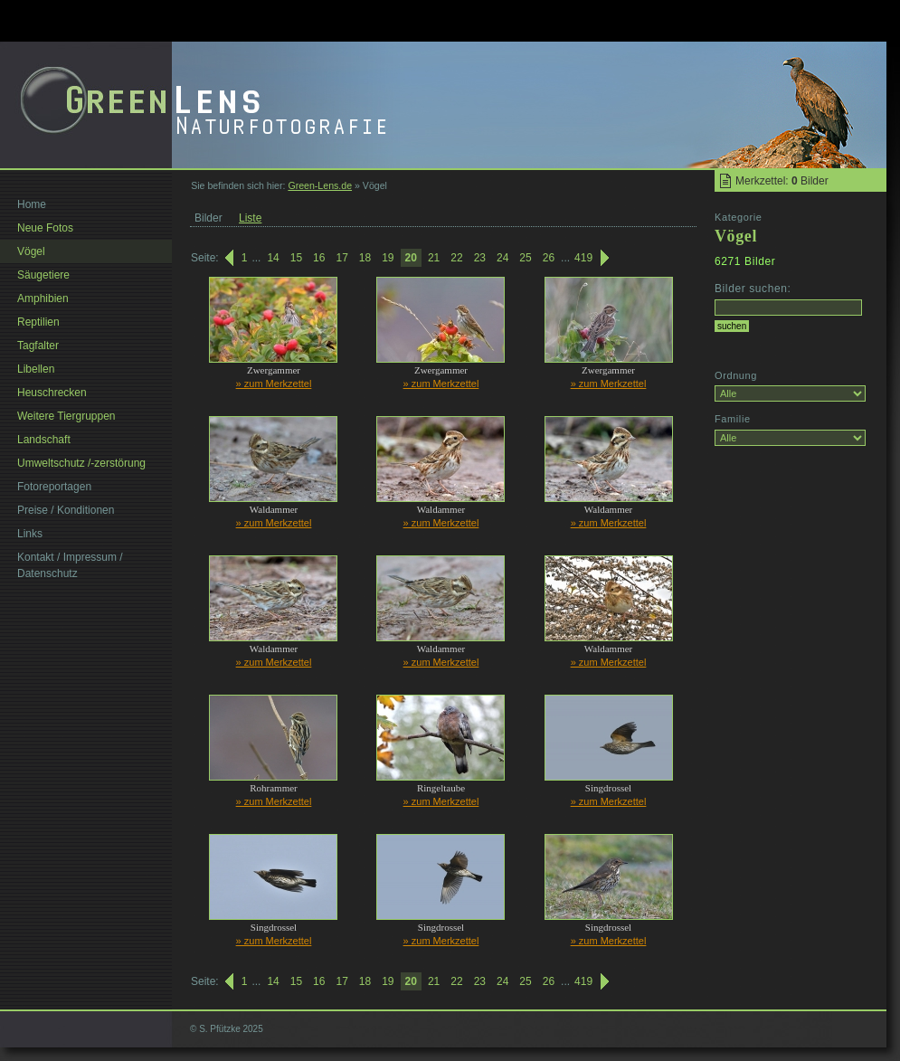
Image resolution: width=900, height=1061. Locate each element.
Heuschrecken (52, 392)
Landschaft (44, 439)
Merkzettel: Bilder (782, 181)
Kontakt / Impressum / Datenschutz (70, 565)
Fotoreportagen (54, 486)
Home (31, 204)
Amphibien (43, 298)
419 (583, 257)
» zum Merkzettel (274, 383)
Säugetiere (43, 275)
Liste (250, 218)
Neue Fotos (45, 228)
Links (30, 533)
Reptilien (38, 322)
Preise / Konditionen (65, 510)
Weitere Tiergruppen (66, 416)
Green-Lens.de (320, 185)
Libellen (35, 369)
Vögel (31, 251)
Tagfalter (38, 345)
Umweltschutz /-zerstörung (81, 463)
